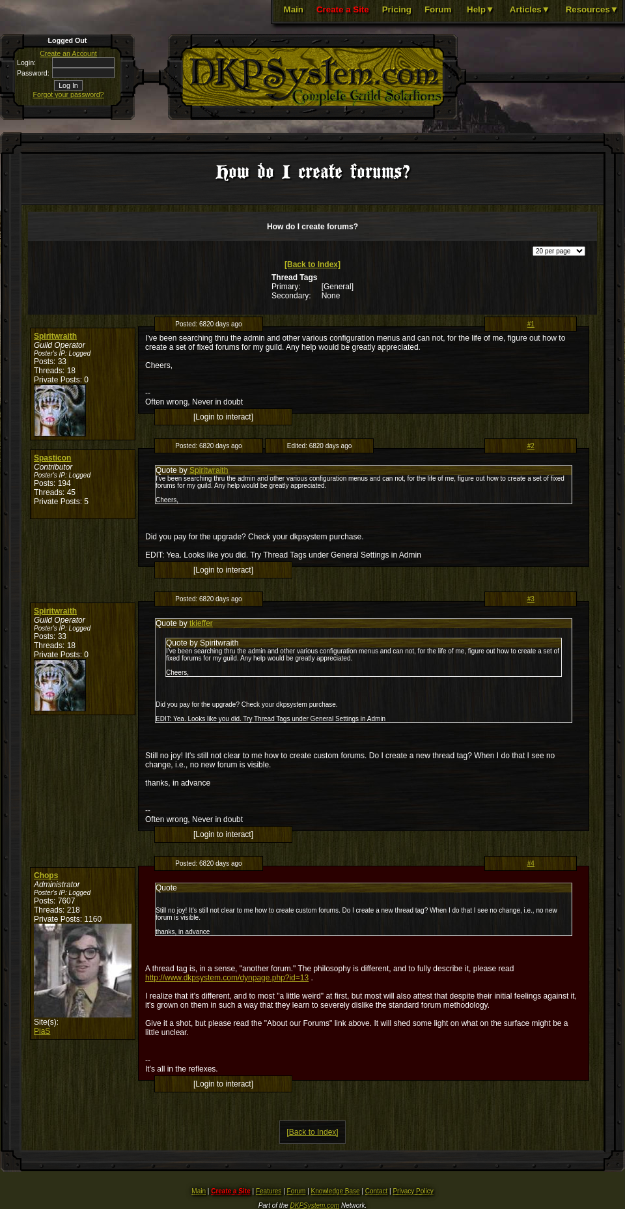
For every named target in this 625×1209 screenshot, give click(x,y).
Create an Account (68, 53)
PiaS (42, 1031)
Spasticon (52, 457)
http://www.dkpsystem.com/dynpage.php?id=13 (227, 977)
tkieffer (201, 623)
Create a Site (342, 9)
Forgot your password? (68, 94)
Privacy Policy (413, 1191)
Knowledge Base (335, 1191)
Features (268, 1191)
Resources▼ (592, 9)
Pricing (396, 9)
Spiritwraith (55, 336)
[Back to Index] (312, 264)
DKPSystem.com (315, 1205)
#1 (531, 324)
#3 (531, 599)
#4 (531, 863)
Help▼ (480, 9)
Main (293, 9)
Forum (437, 9)
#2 (531, 445)
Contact (376, 1191)
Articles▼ (530, 9)
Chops (46, 875)
